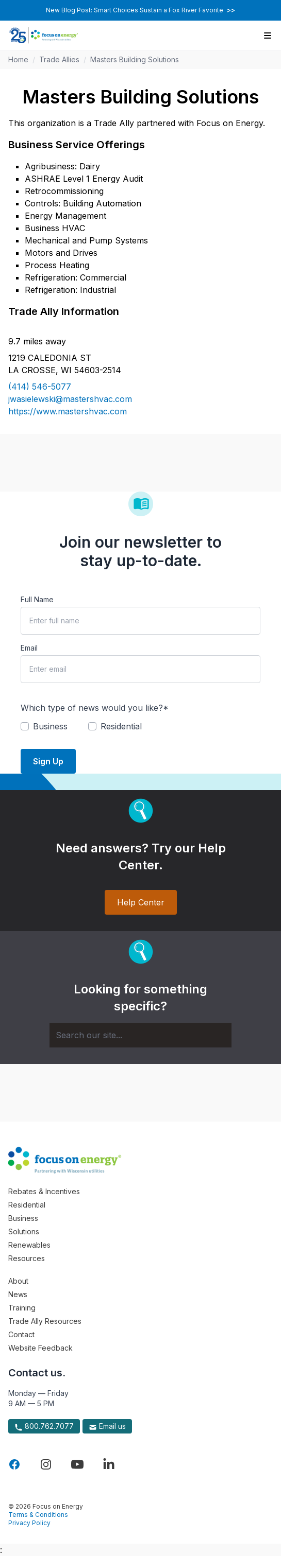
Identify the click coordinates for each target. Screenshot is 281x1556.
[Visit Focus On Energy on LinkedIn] (109, 1464)
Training (22, 1307)
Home (18, 59)
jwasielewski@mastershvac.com (70, 399)
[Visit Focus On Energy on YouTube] (77, 1464)
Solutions (23, 1231)
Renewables (29, 1244)
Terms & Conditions (38, 1514)
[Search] (140, 1035)
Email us (107, 1426)
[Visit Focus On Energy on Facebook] (14, 1464)
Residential (26, 1204)
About (18, 1281)
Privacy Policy (29, 1523)
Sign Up (48, 761)
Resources (26, 1258)
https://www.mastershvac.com (67, 411)
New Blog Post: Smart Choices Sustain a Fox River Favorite (140, 10)
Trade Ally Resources (44, 1321)
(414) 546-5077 (39, 386)
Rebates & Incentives (44, 1191)
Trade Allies (59, 59)
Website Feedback (40, 1347)
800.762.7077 (44, 1426)
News (17, 1294)
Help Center (140, 902)
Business (23, 1218)
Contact (21, 1334)
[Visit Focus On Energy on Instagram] (46, 1464)
